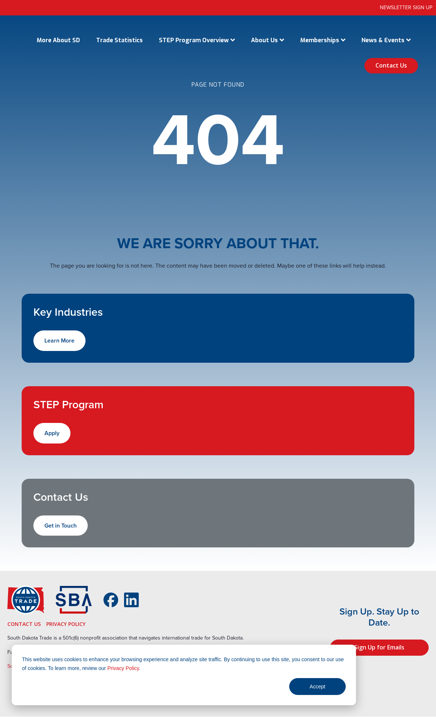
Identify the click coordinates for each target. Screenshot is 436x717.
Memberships (319, 40)
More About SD (58, 40)
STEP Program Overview (194, 40)
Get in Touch (60, 525)
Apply (51, 433)
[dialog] (184, 675)
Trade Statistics (119, 40)
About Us (264, 40)
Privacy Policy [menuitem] (66, 623)
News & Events (382, 40)
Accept (318, 686)
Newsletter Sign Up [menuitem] (406, 7)
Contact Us (391, 65)
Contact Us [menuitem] (24, 623)
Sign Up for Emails (379, 647)
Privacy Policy (123, 668)
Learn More (59, 340)
